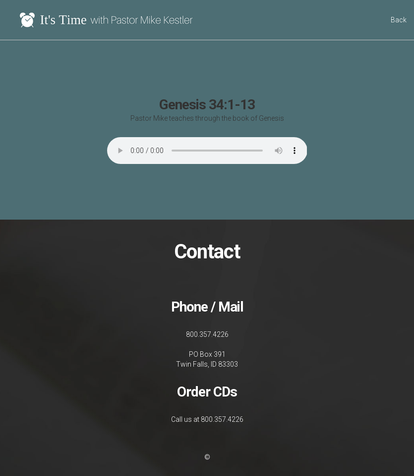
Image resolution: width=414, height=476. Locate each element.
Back (399, 20)
